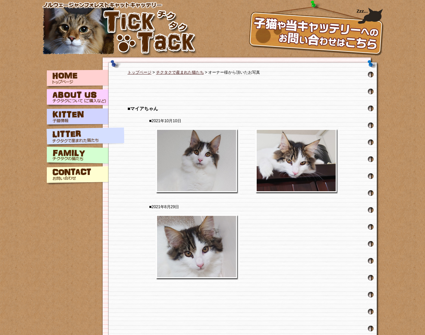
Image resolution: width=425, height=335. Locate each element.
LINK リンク (85, 195)
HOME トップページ (85, 79)
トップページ (139, 72)
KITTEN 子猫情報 (85, 117)
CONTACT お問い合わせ (85, 175)
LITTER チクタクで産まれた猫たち (85, 137)
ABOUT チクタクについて (85, 98)
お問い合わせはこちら (315, 28)
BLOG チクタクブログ (85, 214)
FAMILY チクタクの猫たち (85, 156)
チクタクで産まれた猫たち (180, 72)
